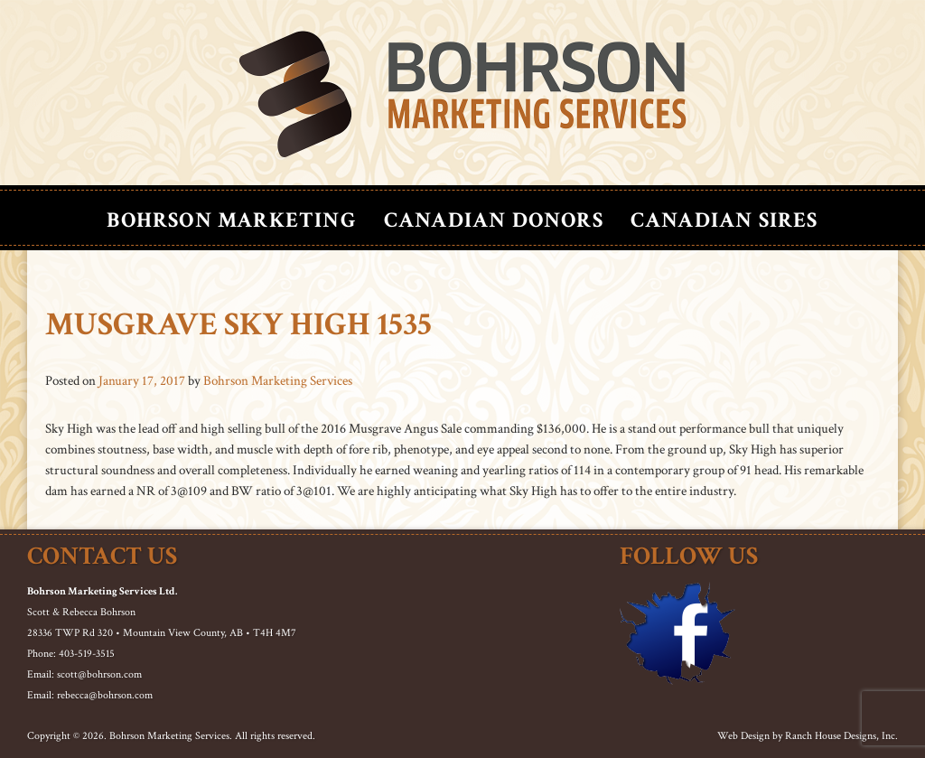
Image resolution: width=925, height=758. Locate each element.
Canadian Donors (493, 220)
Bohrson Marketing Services (277, 380)
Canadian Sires (724, 220)
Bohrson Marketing (231, 220)
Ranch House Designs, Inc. (841, 736)
